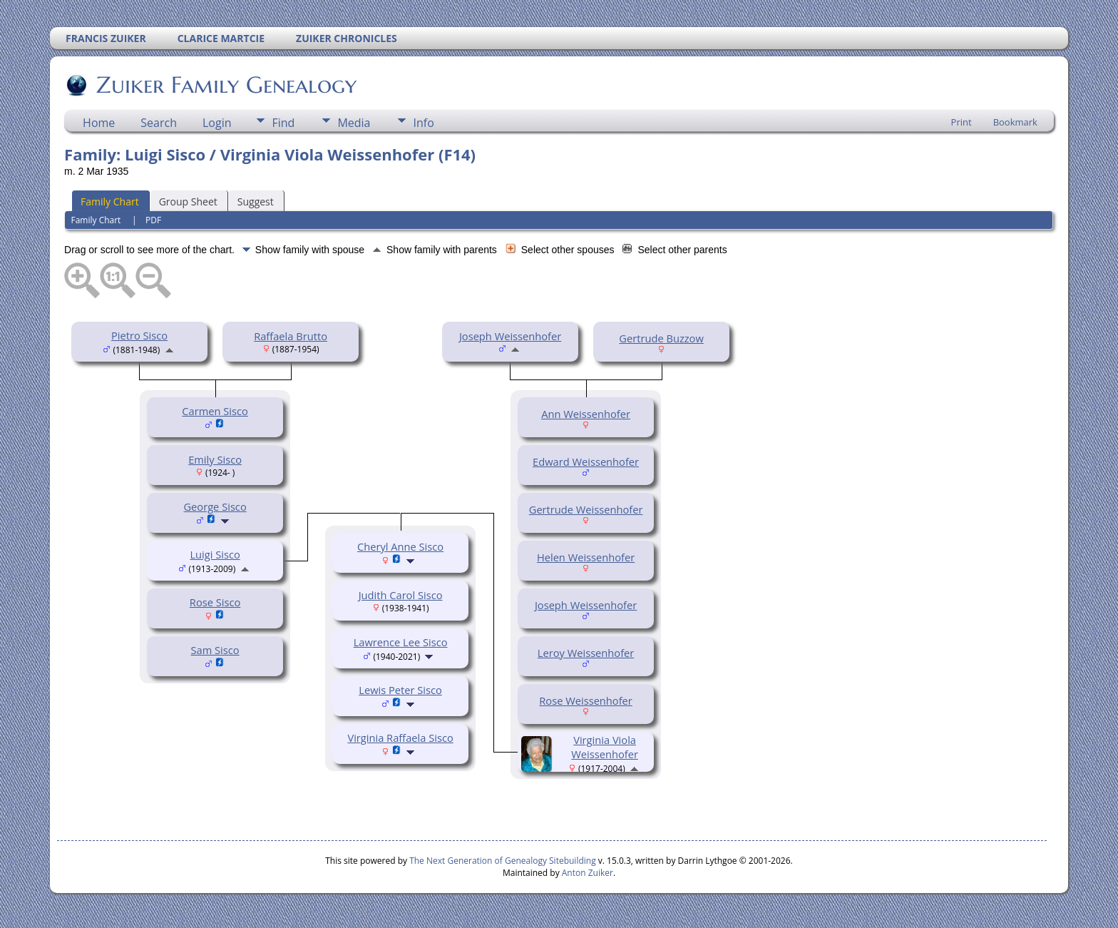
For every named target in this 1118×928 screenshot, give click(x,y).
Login (217, 123)
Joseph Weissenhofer (510, 336)
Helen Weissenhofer (586, 557)
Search (158, 123)
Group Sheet (188, 201)
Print (961, 122)
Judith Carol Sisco (401, 595)
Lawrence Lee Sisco (401, 642)
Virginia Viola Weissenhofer (604, 747)
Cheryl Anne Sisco (400, 546)
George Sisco (214, 506)
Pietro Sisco (139, 335)
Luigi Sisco (215, 554)
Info (423, 123)
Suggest (255, 201)
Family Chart (110, 201)
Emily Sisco (215, 459)
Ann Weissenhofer (585, 414)
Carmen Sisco (215, 411)
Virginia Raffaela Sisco (400, 737)
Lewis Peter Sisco (400, 690)
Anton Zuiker (587, 873)
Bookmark (1015, 122)
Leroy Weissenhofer (586, 653)
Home (99, 123)
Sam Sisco (215, 650)
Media (353, 123)
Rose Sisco (215, 602)
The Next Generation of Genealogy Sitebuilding (502, 861)
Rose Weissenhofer (585, 700)
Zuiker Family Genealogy (225, 85)
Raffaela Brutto (290, 336)
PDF (153, 220)
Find (283, 123)
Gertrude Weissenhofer (586, 509)
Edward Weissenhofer (586, 461)
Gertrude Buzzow (661, 338)
